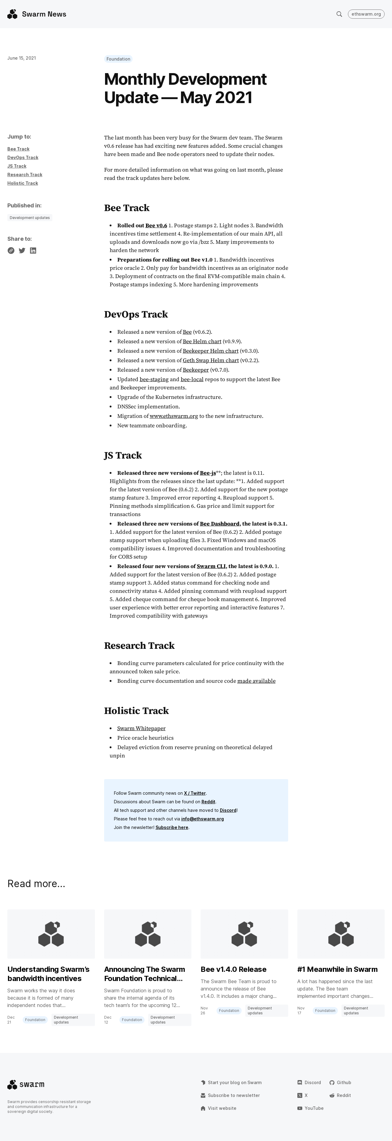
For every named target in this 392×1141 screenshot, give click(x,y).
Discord (228, 810)
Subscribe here (172, 827)
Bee (187, 332)
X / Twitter (195, 793)
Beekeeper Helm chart (211, 351)
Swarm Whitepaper (141, 728)
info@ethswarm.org (202, 818)
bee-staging (154, 379)
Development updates (30, 217)
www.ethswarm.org (174, 416)
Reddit (208, 801)
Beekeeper (196, 370)
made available (256, 681)
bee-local (192, 379)
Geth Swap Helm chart (211, 360)
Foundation (118, 58)
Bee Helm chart (202, 341)
